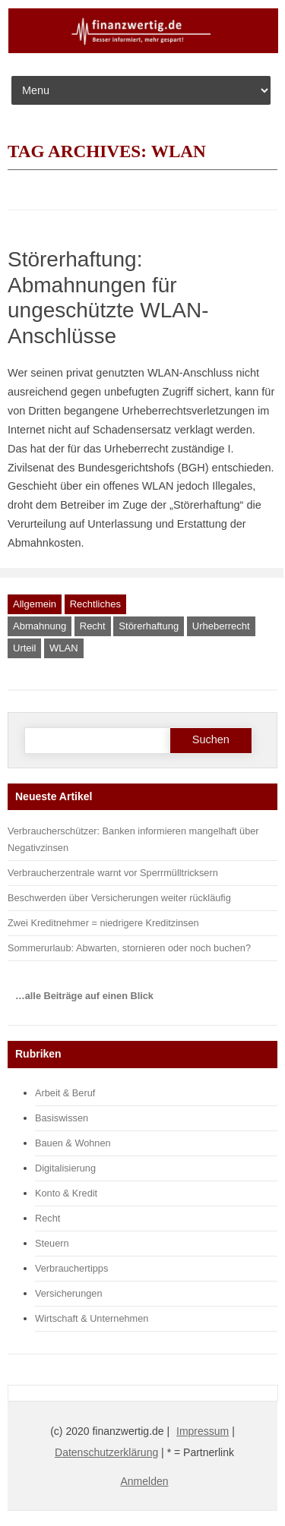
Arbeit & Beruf (65, 1093)
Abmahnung (39, 626)
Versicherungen (69, 1293)
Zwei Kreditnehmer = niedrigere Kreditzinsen (103, 923)
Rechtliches (95, 604)
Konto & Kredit (66, 1193)
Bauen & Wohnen (73, 1143)
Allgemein (34, 604)
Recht (93, 626)
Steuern (52, 1243)
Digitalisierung (65, 1168)
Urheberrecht (221, 626)
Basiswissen (61, 1118)
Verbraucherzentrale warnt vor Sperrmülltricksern (113, 872)
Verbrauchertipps (71, 1268)
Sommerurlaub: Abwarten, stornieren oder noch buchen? (129, 948)
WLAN (63, 648)
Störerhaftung (149, 626)
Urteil (24, 648)
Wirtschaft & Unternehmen (91, 1318)
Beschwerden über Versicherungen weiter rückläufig (119, 897)
